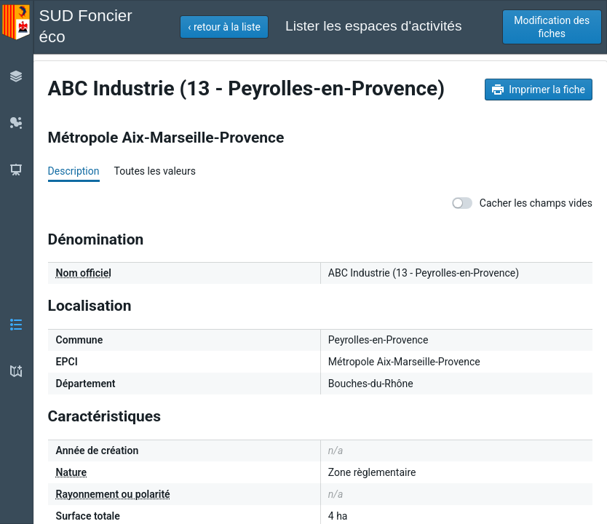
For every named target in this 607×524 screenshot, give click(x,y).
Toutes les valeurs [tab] (154, 171)
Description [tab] (74, 171)
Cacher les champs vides (522, 202)
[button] (224, 27)
